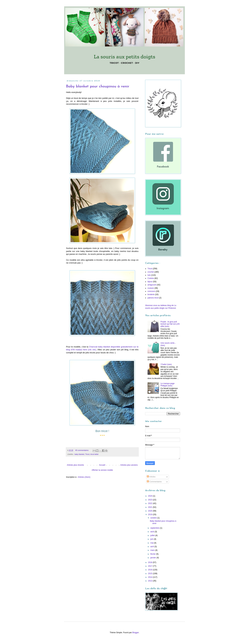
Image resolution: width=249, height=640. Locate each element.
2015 (150, 573)
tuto (149, 275)
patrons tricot (153, 298)
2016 (150, 570)
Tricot (87, 454)
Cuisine (151, 278)
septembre (155, 528)
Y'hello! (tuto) (166, 364)
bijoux (150, 281)
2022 (150, 503)
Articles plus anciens (129, 465)
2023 (150, 500)
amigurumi (152, 285)
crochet (151, 272)
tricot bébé (94, 454)
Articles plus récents (75, 465)
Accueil (102, 465)
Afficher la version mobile (102, 470)
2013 (150, 581)
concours (151, 291)
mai (152, 543)
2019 (150, 514)
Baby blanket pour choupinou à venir (97, 86)
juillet (152, 535)
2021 (150, 507)
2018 (150, 562)
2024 (150, 496)
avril (152, 546)
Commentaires (154, 482)
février (153, 554)
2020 (150, 511)
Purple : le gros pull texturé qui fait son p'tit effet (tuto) (170, 324)
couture (151, 288)
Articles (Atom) (84, 477)
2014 (150, 577)
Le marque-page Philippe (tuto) (168, 384)
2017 (150, 566)
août (152, 532)
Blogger (135, 632)
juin (152, 539)
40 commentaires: (82, 450)
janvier (153, 558)
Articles (151, 477)
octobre (153, 518)
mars (152, 550)
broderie (151, 294)
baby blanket (79, 454)
